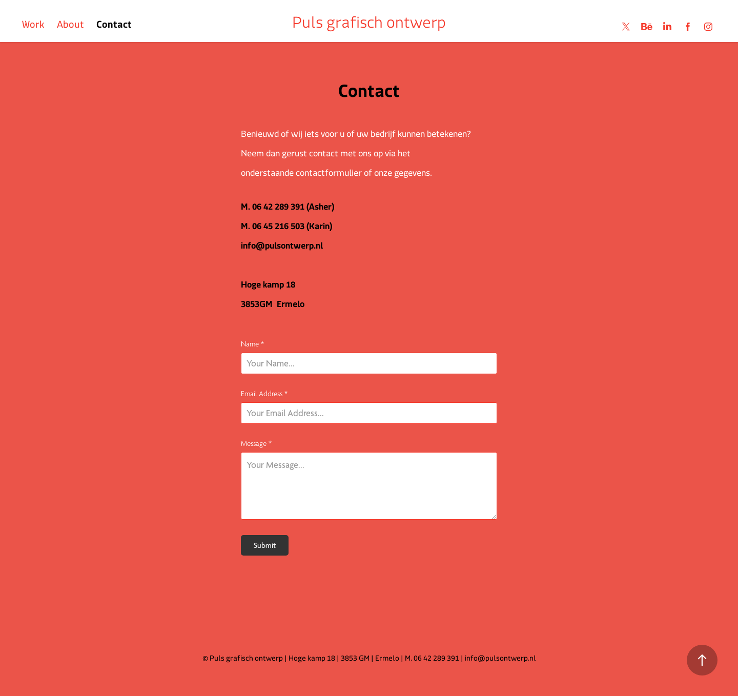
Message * (256, 443)
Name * (252, 343)
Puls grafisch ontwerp (369, 27)
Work (33, 27)
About (70, 27)
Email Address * (264, 393)
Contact (114, 27)
